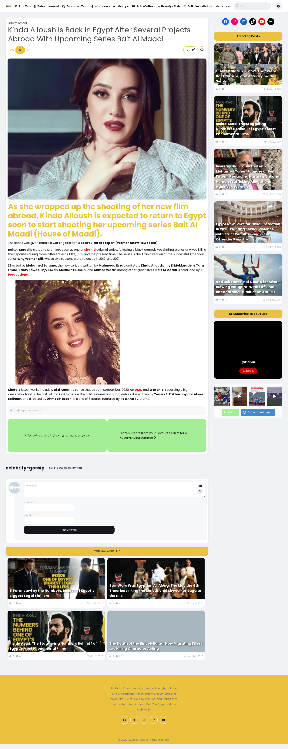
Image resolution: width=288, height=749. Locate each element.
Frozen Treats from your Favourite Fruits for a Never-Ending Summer (153, 435)
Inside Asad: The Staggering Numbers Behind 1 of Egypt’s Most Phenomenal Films (53, 646)
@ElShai (248, 362)
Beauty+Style (169, 6)
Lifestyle (121, 6)
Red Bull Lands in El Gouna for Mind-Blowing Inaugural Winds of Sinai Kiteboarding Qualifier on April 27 (248, 286)
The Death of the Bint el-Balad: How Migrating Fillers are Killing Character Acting (155, 646)
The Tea (23, 6)
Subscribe (248, 370)
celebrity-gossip (25, 468)
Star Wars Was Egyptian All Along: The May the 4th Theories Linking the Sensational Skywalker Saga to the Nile (155, 590)
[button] (190, 49)
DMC (138, 390)
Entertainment (46, 6)
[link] (202, 49)
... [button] (228, 5)
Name (29, 502)
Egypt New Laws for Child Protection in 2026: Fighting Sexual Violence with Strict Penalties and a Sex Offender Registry (248, 232)
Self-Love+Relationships (203, 6)
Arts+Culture (143, 6)
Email (28, 515)
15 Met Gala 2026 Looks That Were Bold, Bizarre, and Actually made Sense (246, 76)
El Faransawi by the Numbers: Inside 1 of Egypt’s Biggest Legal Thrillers (51, 593)
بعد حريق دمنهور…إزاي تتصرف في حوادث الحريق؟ (57, 435)
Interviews (100, 6)
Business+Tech (75, 6)
